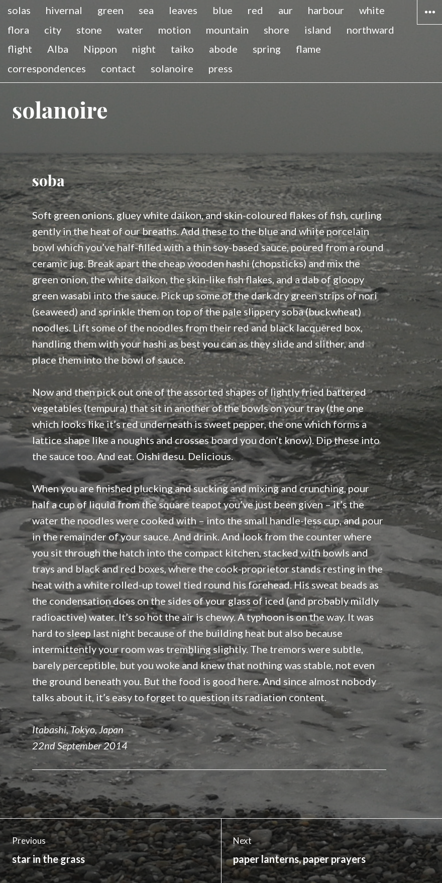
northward (370, 30)
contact (118, 68)
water (130, 30)
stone (89, 30)
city (52, 30)
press (220, 68)
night (144, 49)
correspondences (47, 68)
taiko (182, 49)
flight (20, 49)
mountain (227, 30)
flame (308, 49)
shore (276, 30)
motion (174, 30)
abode (223, 49)
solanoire (172, 68)
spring (267, 49)
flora (18, 30)
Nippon (100, 49)
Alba (57, 49)
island (318, 30)
